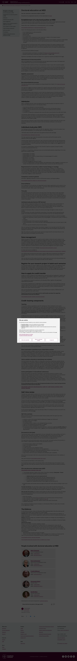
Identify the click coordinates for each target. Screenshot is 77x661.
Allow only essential (25, 340)
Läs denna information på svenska (25, 335)
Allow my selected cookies (38, 340)
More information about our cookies (26, 334)
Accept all (52, 340)
